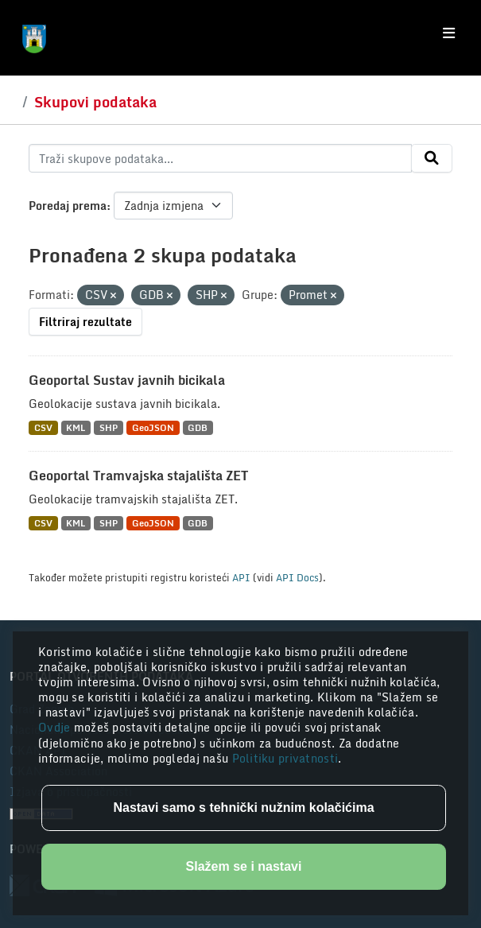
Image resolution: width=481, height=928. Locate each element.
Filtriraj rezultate (85, 322)
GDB (198, 427)
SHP (108, 427)
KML (75, 427)
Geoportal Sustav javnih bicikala (127, 380)
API (241, 577)
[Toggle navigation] (449, 33)
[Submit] (431, 158)
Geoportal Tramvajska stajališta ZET (138, 475)
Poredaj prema (68, 205)
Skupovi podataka (95, 102)
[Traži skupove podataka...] (220, 158)
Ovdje (56, 727)
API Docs (297, 577)
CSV (43, 427)
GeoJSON (153, 427)
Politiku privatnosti (285, 758)
